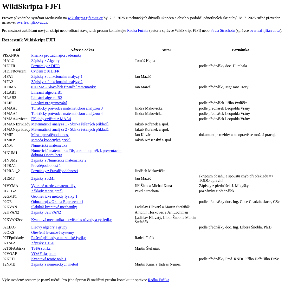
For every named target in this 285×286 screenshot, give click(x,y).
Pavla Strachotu (222, 30)
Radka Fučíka (137, 30)
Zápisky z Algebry (45, 60)
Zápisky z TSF (42, 243)
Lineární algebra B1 (46, 92)
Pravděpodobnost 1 (46, 165)
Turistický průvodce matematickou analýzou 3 (67, 108)
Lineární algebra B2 (46, 98)
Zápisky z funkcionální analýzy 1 (57, 76)
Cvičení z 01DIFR (45, 71)
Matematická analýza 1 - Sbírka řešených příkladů (70, 124)
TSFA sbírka (41, 248)
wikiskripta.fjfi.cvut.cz (85, 18)
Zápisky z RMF (43, 178)
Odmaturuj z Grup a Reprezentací (57, 202)
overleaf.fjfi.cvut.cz (32, 22)
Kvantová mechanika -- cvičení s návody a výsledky (71, 220)
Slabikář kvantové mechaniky (54, 207)
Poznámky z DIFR (45, 66)
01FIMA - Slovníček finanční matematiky (63, 87)
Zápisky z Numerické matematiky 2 (58, 160)
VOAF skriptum (43, 254)
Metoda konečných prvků (51, 140)
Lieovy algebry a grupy (49, 227)
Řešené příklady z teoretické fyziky (58, 238)
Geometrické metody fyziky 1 (54, 196)
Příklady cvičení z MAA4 (51, 119)
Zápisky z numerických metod (54, 264)
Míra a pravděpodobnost (50, 135)
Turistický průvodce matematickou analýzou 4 (67, 113)
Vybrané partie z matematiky (53, 186)
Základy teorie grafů (47, 191)
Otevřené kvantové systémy (52, 232)
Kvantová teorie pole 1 (48, 259)
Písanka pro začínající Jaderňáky (56, 55)
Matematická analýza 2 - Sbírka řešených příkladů (70, 129)
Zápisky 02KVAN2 (46, 212)
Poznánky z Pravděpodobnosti (54, 171)
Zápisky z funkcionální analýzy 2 (57, 82)
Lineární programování (49, 103)
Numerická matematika (49, 145)
